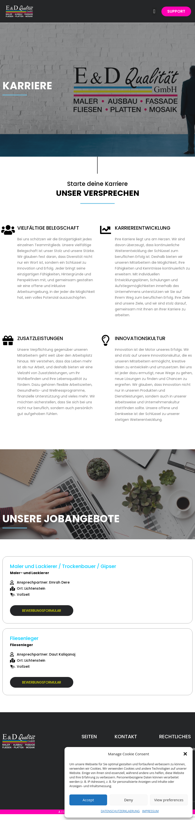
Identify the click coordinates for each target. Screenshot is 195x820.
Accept (88, 799)
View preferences (168, 799)
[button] (185, 753)
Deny (128, 799)
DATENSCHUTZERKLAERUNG (120, 811)
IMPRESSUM (150, 811)
